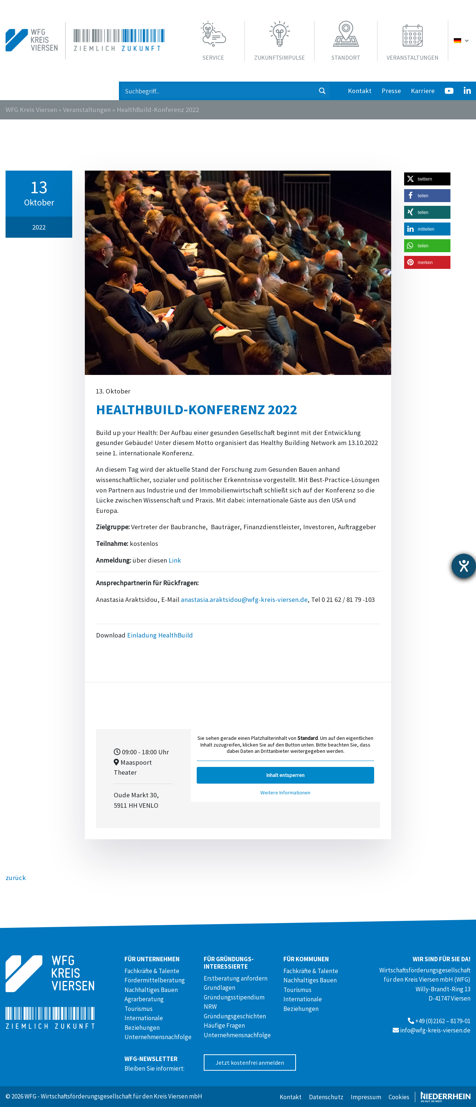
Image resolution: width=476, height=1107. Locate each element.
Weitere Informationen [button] (285, 793)
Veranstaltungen (87, 109)
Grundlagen (219, 988)
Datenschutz (326, 1097)
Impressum (366, 1097)
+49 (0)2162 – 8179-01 (442, 1021)
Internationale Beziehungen (143, 1023)
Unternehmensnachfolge (158, 1037)
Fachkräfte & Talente (151, 971)
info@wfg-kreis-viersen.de (435, 1030)
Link (175, 560)
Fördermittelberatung (154, 980)
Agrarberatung (144, 999)
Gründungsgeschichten (235, 1016)
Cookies (399, 1097)
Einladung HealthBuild (160, 635)
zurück (16, 877)
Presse (391, 90)
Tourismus (138, 1009)
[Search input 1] (218, 91)
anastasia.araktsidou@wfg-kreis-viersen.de (244, 599)
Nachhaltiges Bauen (151, 990)
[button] (427, 178)
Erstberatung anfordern (235, 978)
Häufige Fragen (224, 1025)
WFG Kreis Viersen (31, 109)
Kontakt (360, 90)
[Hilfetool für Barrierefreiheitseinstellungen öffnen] (464, 566)
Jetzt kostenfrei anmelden (250, 1062)
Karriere (423, 90)
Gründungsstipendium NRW (234, 1002)
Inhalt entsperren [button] (285, 775)
